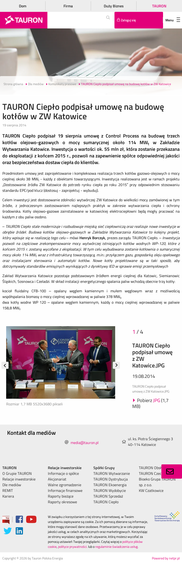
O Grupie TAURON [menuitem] (17, 473)
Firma (68, 6)
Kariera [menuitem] (8, 496)
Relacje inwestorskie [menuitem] (19, 479)
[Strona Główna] (23, 20)
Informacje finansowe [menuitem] (65, 490)
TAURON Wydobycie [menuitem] (109, 490)
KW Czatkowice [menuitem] (151, 490)
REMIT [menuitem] (7, 490)
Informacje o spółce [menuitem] (63, 473)
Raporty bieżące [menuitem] (60, 496)
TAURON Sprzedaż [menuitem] (108, 496)
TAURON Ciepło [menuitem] (105, 502)
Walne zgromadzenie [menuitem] (64, 485)
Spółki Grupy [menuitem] (104, 468)
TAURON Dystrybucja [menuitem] (110, 479)
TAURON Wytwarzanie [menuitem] (111, 473)
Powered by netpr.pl (166, 558)
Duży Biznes (114, 6)
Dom (22, 6)
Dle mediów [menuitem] (11, 485)
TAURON (159, 6)
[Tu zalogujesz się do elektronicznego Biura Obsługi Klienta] (138, 20)
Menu (172, 20)
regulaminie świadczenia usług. (116, 546)
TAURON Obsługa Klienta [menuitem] (159, 468)
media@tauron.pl (85, 442)
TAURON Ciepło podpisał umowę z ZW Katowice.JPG (152, 355)
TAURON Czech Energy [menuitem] (157, 473)
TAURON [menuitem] (9, 468)
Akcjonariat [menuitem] (57, 479)
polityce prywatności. (72, 546)
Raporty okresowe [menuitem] (62, 502)
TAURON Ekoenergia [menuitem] (110, 485)
